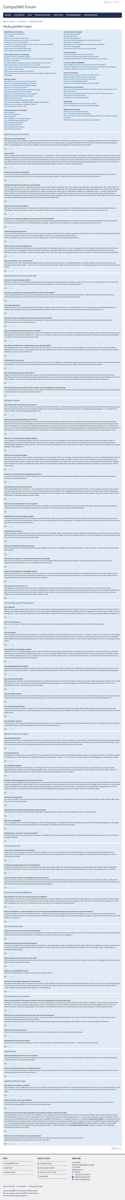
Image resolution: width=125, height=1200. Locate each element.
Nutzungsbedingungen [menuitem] (73, 15)
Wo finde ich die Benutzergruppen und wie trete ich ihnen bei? (82, 40)
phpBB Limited (11, 337)
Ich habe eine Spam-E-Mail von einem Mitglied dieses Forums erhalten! (85, 59)
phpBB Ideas (95, 1102)
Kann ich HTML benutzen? (12, 114)
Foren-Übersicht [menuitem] (19, 15)
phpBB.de (25, 337)
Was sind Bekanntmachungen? (13, 123)
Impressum (44, 1176)
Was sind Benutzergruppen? (72, 38)
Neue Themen (10, 1172)
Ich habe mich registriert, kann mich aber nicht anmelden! (22, 40)
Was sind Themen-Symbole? (13, 129)
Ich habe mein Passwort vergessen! (15, 46)
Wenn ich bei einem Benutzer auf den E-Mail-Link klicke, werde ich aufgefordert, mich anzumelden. (30, 74)
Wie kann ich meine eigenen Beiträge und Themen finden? (81, 83)
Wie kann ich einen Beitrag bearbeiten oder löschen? (20, 83)
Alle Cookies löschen (47, 1168)
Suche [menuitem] (30, 15)
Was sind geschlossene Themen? (14, 127)
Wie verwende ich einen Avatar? (14, 69)
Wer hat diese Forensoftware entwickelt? (76, 111)
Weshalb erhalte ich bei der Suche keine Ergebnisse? (80, 77)
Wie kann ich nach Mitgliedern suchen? (76, 81)
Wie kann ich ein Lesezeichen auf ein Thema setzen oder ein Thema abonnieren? (88, 93)
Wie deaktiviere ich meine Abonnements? (76, 97)
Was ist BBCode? (9, 112)
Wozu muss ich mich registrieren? (14, 34)
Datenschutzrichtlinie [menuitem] (90, 15)
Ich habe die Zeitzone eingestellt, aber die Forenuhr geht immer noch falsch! (27, 63)
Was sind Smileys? (10, 116)
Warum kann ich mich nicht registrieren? (16, 38)
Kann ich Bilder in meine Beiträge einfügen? (17, 118)
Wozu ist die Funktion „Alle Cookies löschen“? (18, 51)
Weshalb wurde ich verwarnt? (13, 98)
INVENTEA (25, 1193)
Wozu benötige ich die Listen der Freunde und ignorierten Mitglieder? (85, 65)
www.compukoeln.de (82, 1179)
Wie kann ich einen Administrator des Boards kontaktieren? (82, 120)
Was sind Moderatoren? (71, 36)
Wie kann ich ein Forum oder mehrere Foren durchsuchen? (82, 75)
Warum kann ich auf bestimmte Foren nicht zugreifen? (21, 94)
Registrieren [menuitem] (107, 2)
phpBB (13, 1191)
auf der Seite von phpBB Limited (71, 1089)
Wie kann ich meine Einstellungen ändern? (17, 57)
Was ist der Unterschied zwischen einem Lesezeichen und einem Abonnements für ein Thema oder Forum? (90, 90)
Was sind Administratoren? (72, 34)
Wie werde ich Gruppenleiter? (73, 42)
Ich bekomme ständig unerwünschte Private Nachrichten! (81, 57)
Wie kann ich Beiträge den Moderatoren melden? (19, 100)
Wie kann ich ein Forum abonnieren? (75, 95)
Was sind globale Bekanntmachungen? (16, 121)
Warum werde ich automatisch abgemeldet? (17, 48)
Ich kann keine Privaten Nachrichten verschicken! (79, 54)
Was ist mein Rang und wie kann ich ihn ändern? (19, 71)
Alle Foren (8, 1168)
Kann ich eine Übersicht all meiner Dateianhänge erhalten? (82, 105)
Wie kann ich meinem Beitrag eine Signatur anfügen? (20, 85)
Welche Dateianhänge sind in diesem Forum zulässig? (80, 103)
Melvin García (34, 1193)
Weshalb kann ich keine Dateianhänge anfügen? (19, 96)
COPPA (109, 187)
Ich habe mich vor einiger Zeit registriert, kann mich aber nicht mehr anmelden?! (28, 44)
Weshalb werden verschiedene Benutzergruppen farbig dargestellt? (84, 44)
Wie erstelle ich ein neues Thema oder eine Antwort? (20, 81)
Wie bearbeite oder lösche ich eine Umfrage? (18, 92)
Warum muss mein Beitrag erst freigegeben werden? (20, 104)
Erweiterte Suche (46, 1163)
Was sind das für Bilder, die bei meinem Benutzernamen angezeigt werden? (27, 67)
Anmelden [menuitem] (116, 2)
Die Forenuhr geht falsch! (12, 61)
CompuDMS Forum (12, 1163)
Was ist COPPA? (9, 36)
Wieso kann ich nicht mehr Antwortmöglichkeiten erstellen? (22, 90)
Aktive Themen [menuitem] (58, 15)
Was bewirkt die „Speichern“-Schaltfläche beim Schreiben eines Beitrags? (26, 102)
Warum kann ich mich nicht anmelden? (16, 42)
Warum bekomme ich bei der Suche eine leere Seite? (80, 79)
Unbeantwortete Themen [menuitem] (42, 15)
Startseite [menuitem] (8, 15)
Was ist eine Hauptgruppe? (72, 46)
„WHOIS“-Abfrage (31, 1117)
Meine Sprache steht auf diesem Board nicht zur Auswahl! (22, 65)
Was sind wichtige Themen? (12, 125)
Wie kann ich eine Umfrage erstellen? (15, 87)
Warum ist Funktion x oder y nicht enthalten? (77, 114)
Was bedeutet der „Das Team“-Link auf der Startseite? (80, 48)
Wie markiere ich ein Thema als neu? (15, 106)
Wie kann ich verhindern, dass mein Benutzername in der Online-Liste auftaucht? (29, 59)
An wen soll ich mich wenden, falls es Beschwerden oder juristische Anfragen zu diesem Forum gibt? (91, 117)
